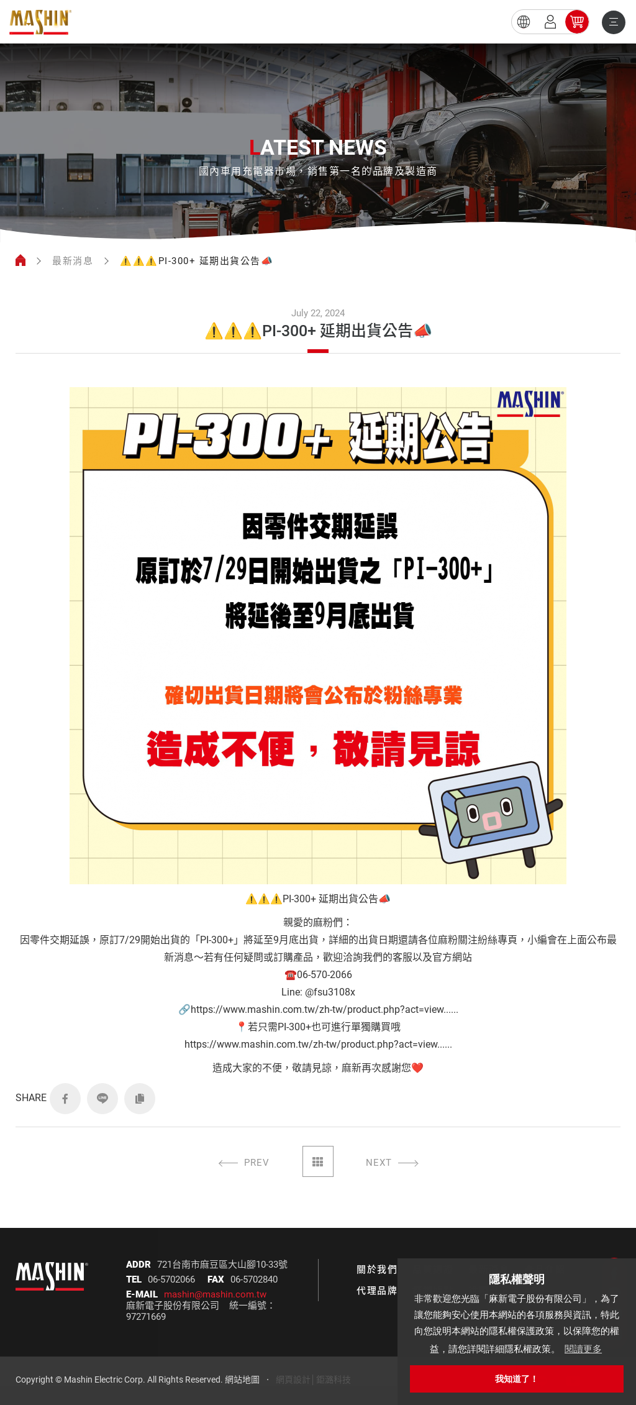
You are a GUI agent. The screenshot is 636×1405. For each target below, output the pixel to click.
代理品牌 (377, 1290)
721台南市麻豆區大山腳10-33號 (222, 1264)
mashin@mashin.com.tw (215, 1294)
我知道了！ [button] (516, 1379)
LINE (102, 1098)
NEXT (379, 1162)
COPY (139, 1098)
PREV (257, 1162)
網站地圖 (242, 1379)
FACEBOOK (65, 1098)
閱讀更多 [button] (583, 1348)
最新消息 (72, 261)
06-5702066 (171, 1279)
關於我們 (377, 1269)
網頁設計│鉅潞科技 (313, 1379)
